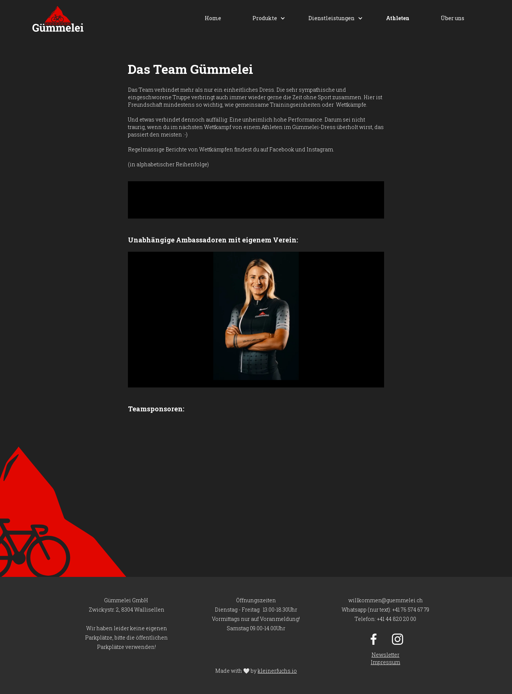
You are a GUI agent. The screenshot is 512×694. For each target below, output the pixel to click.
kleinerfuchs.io (277, 670)
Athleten (397, 18)
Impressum (385, 662)
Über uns (452, 18)
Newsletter (385, 654)
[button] (265, 18)
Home (213, 18)
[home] (58, 19)
